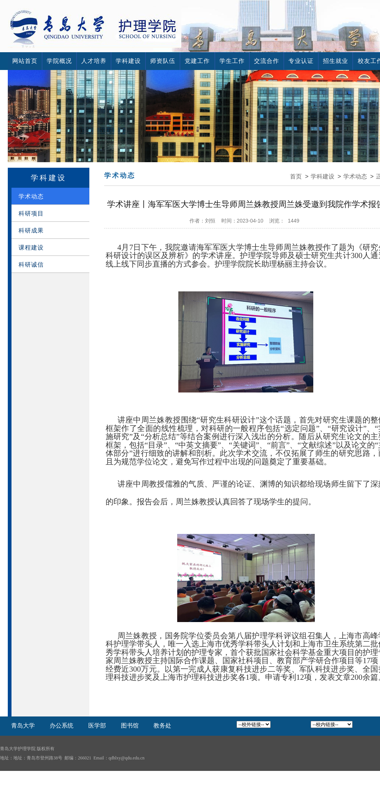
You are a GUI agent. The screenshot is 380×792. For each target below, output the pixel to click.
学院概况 (59, 61)
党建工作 (197, 61)
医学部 (97, 725)
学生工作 (232, 61)
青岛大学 (23, 725)
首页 (296, 176)
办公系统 (61, 725)
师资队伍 (162, 61)
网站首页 (24, 61)
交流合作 (266, 61)
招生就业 (335, 61)
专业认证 (301, 61)
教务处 (162, 725)
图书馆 (130, 725)
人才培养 (93, 61)
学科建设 (128, 61)
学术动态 (355, 176)
